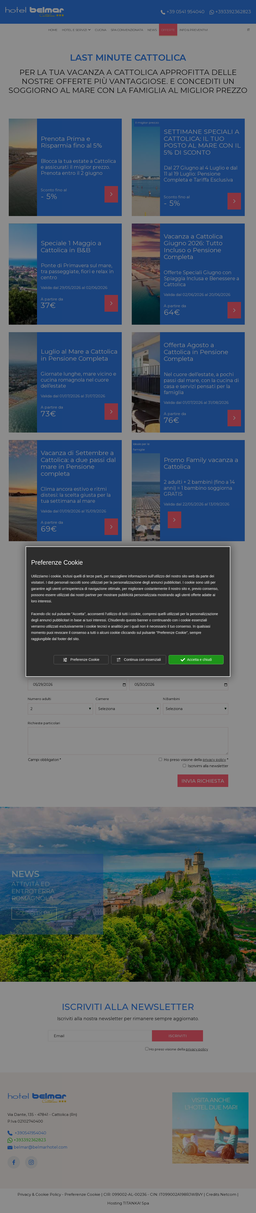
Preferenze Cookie (81, 659)
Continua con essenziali (138, 659)
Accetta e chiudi (196, 659)
